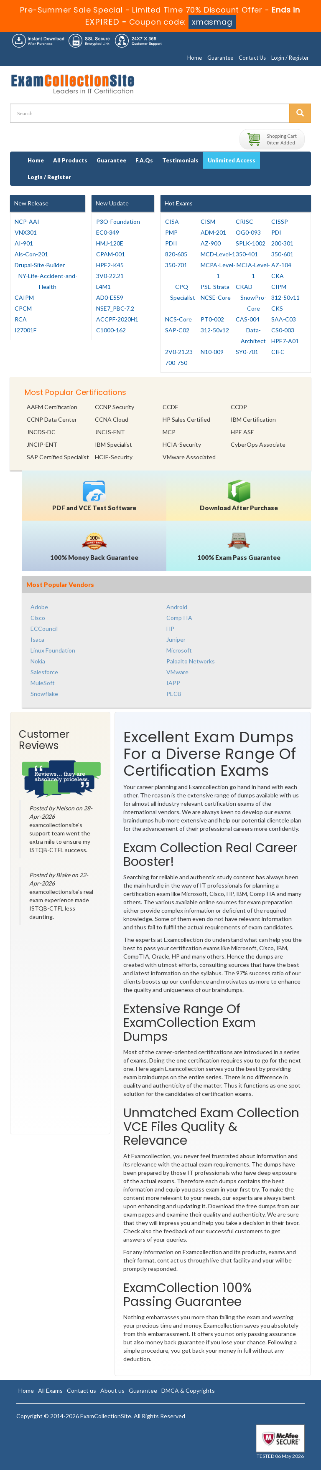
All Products (70, 160)
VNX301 (26, 232)
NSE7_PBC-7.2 (115, 308)
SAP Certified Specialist (58, 456)
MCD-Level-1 (218, 254)
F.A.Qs (144, 160)
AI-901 (24, 243)
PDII (171, 243)
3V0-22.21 (110, 275)
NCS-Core (178, 319)
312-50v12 (215, 330)
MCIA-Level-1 (253, 270)
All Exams (50, 1390)
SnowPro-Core (253, 303)
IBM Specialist (113, 444)
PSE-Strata (215, 286)
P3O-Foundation (118, 221)
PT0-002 (212, 319)
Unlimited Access (231, 160)
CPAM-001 (110, 254)
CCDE (170, 406)
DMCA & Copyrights (188, 1390)
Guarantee (220, 57)
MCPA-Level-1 (218, 270)
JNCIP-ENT (42, 444)
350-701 (176, 264)
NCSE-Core (216, 297)
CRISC (244, 221)
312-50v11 (285, 297)
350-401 (247, 254)
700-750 (176, 362)
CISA (172, 221)
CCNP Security (114, 406)
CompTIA (179, 617)
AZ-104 (281, 264)
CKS (277, 308)
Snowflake (44, 693)
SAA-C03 (283, 319)
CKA (277, 275)
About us (112, 1390)
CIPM (278, 286)
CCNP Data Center (52, 419)
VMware (177, 672)
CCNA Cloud (111, 419)
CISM (208, 221)
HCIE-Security (113, 456)
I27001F (25, 330)
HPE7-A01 (285, 340)
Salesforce (44, 672)
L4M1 (103, 286)
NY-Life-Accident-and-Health (47, 281)
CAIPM (24, 297)
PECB (173, 693)
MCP (169, 431)
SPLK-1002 (250, 243)
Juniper (176, 639)
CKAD (244, 286)
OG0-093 (248, 232)
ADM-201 (213, 232)
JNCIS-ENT (110, 431)
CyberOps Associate (258, 444)
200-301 (282, 243)
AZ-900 (211, 243)
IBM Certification (253, 419)
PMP (171, 232)
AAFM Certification (52, 406)
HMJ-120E (109, 243)
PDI (276, 232)
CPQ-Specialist (182, 292)
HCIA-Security (182, 444)
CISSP (279, 221)
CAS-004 (248, 319)
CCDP (239, 406)
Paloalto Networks (190, 661)
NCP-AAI (27, 221)
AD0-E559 (109, 297)
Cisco (38, 617)
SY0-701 (247, 351)
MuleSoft (43, 682)
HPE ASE (242, 431)
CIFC (278, 351)
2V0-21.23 (179, 351)
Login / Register (290, 57)
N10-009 (212, 351)
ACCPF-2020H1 (117, 319)
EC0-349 (107, 232)
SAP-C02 (177, 330)
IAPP (173, 682)
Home (194, 57)
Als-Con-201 (31, 254)
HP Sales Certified (186, 419)
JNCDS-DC (41, 431)
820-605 (176, 254)
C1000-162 (111, 330)
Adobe (39, 606)
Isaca (37, 639)
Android (176, 606)
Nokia (38, 661)
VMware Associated (189, 456)
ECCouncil (44, 628)
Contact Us (252, 57)
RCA (21, 319)
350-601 (282, 254)
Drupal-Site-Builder (40, 264)
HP (170, 628)
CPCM (23, 308)
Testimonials (180, 160)
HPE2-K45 (110, 264)
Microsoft (179, 650)
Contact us (81, 1390)
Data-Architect (253, 335)
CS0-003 (282, 330)
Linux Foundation (53, 650)
